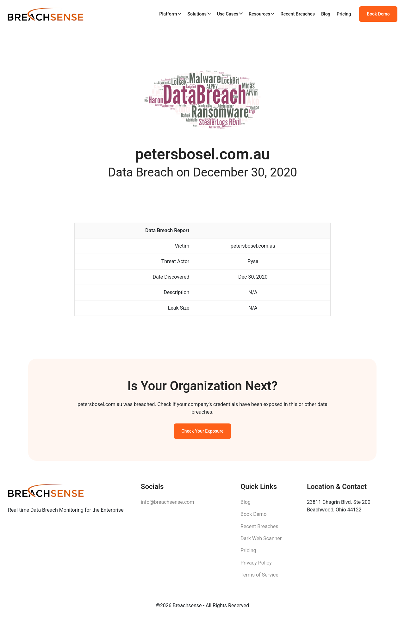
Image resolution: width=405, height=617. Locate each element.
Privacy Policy (256, 567)
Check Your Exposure (203, 432)
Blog (325, 14)
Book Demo (378, 14)
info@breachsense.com (167, 505)
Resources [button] (259, 14)
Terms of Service (259, 579)
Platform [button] (168, 14)
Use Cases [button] (227, 14)
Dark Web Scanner (261, 542)
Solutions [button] (197, 14)
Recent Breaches (297, 14)
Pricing (344, 14)
